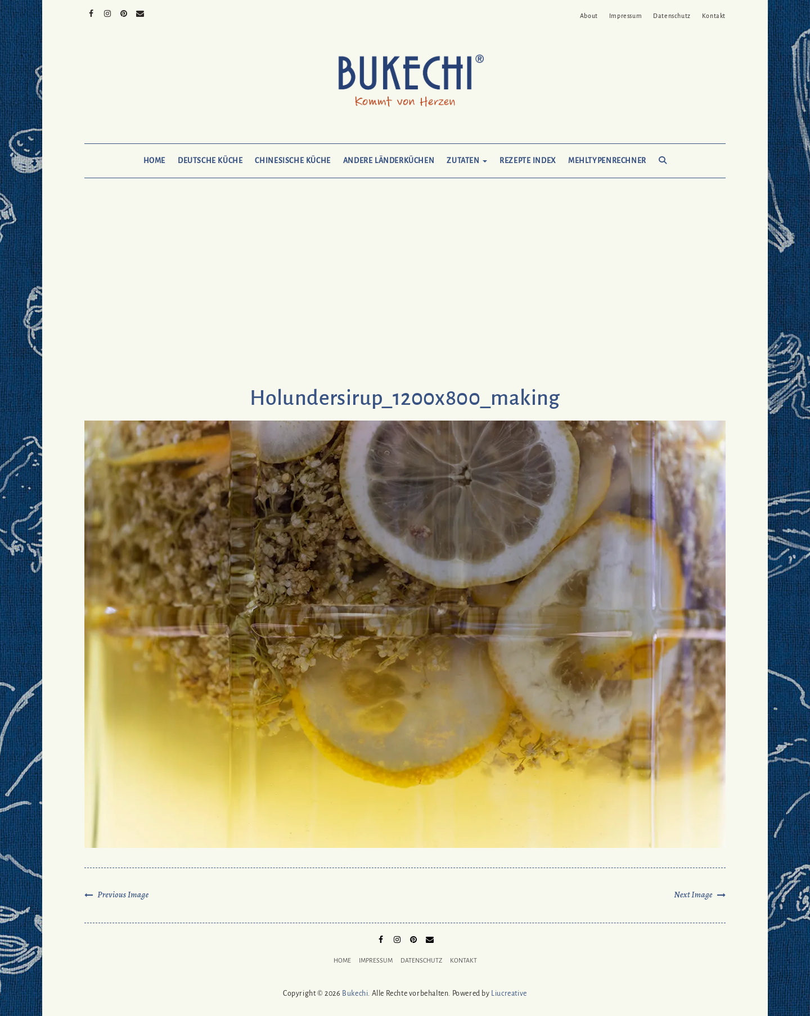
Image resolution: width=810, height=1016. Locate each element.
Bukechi (355, 993)
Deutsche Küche (210, 161)
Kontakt (714, 15)
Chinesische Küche (292, 161)
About (589, 15)
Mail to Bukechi (140, 12)
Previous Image (122, 894)
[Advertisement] (405, 293)
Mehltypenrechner (607, 161)
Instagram (108, 12)
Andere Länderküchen (389, 161)
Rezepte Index (528, 161)
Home (154, 161)
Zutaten (467, 161)
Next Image (693, 894)
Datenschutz (672, 15)
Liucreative (509, 993)
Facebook (91, 12)
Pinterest (124, 12)
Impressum (625, 15)
